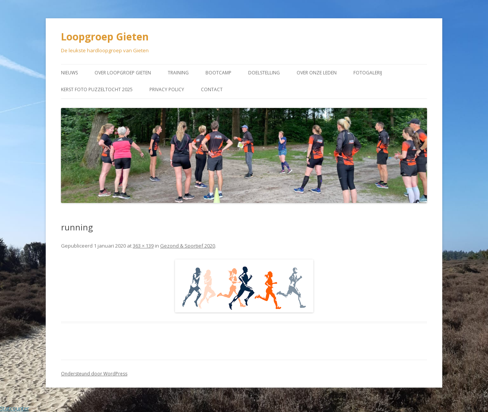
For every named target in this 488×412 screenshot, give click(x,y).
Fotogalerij (367, 72)
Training (178, 72)
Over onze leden (317, 72)
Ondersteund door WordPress (94, 373)
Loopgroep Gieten (105, 36)
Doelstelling (264, 72)
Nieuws (69, 72)
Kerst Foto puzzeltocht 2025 (97, 89)
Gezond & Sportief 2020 (187, 245)
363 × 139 (143, 245)
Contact (212, 89)
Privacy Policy (166, 89)
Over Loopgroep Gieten (123, 72)
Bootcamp (218, 72)
